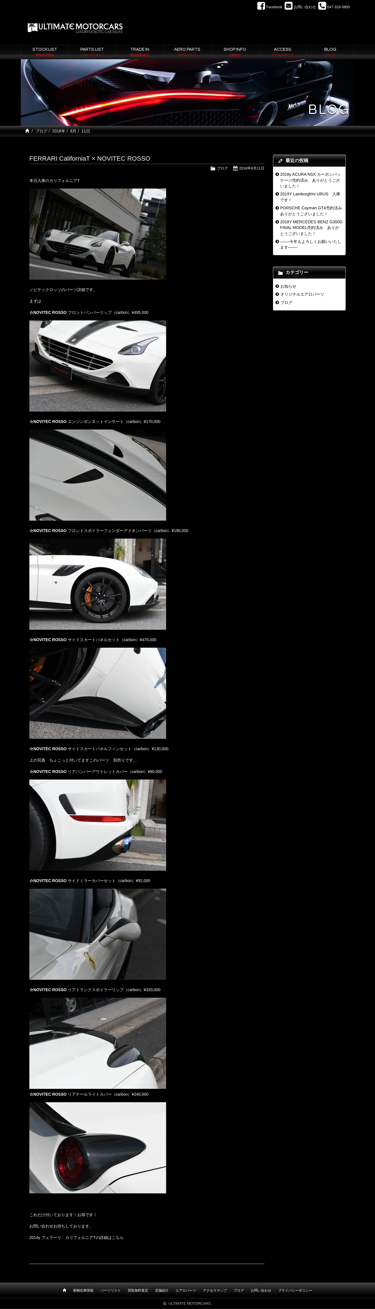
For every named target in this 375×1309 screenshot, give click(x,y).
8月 (73, 131)
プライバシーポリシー (295, 1290)
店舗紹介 (162, 1290)
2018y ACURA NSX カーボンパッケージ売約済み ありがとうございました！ (310, 180)
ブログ (41, 131)
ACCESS (282, 52)
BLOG (330, 52)
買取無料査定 (138, 1290)
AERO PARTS (187, 52)
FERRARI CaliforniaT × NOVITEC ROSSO (89, 158)
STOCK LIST (44, 52)
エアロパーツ (186, 1290)
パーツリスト (110, 1290)
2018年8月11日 (251, 168)
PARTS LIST (92, 52)
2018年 (58, 131)
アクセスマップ (215, 1290)
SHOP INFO (235, 52)
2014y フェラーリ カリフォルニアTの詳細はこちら (76, 1237)
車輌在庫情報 (83, 1290)
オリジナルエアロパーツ (302, 294)
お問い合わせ (261, 1290)
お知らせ (288, 286)
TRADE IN (139, 52)
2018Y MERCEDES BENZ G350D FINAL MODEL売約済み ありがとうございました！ (311, 228)
